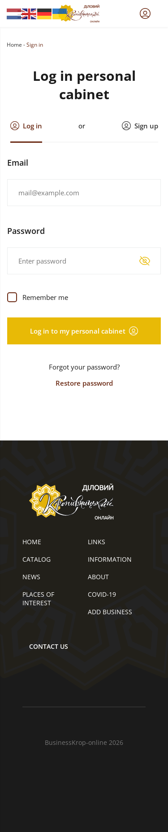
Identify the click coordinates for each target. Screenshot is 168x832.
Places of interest (38, 598)
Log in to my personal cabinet (84, 330)
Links (96, 541)
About (98, 576)
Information (110, 559)
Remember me (45, 297)
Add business (110, 611)
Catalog (36, 559)
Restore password (84, 383)
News (31, 576)
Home (14, 44)
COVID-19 (102, 594)
